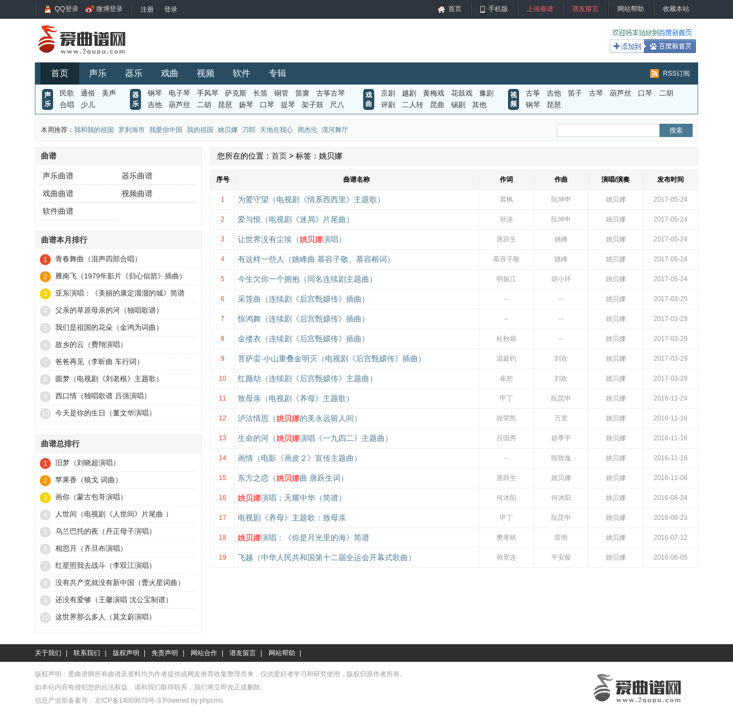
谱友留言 (585, 9)
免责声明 (164, 653)
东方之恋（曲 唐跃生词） (293, 477)
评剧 (388, 105)
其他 (479, 105)
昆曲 (437, 105)
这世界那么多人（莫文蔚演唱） (105, 617)
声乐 (98, 73)
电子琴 (179, 93)
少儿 (88, 105)
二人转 (412, 105)
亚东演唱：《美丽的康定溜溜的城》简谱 (120, 293)
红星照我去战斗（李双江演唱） (105, 565)
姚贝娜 (228, 130)
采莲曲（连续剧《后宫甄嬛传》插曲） (303, 298)
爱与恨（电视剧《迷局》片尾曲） (296, 219)
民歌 (67, 93)
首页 (455, 9)
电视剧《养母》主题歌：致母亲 (292, 517)
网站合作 (204, 653)
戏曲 (170, 73)
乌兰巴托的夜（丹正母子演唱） (105, 531)
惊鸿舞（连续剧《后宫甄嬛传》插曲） (303, 318)
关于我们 (48, 653)
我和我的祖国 (94, 130)
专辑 (277, 73)
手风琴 (207, 93)
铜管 (281, 93)
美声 (109, 93)
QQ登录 (66, 9)
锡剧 (458, 105)
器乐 (134, 73)
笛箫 (302, 93)
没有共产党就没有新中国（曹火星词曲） (120, 582)
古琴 (596, 93)
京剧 (388, 93)
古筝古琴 (330, 93)
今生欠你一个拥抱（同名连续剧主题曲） (307, 279)
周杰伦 (307, 130)
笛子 (575, 93)
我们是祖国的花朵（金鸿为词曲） (109, 327)
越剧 (409, 93)
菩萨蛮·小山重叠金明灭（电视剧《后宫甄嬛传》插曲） (332, 358)
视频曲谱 (137, 193)
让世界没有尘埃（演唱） (292, 239)
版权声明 (126, 653)
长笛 (260, 93)
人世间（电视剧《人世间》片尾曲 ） (113, 514)
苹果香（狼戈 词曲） (88, 480)
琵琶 (225, 105)
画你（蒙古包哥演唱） (91, 497)
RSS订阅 (676, 73)
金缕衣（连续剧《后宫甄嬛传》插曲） (303, 338)
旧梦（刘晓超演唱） (87, 463)
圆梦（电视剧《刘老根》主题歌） (109, 379)
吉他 (155, 105)
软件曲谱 (58, 211)
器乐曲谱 (137, 175)
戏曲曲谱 (58, 193)
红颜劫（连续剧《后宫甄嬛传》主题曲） (307, 378)
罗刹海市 (131, 130)
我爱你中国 (165, 130)
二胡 (204, 105)
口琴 (267, 105)
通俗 (88, 93)
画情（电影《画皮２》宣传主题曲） (300, 458)
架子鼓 (312, 105)
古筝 (533, 93)
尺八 (337, 105)
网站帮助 (630, 9)
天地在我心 (276, 130)
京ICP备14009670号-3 (128, 700)
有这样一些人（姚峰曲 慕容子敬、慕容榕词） (316, 259)
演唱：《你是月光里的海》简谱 (303, 537)
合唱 (67, 105)
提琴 (288, 105)
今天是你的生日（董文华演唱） (105, 413)
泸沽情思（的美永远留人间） (300, 418)
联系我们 (87, 653)
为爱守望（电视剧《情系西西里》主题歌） (311, 199)
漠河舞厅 (335, 130)
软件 (241, 73)
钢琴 (155, 93)
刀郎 (248, 130)
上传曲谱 (540, 9)
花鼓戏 (462, 93)
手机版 (498, 9)
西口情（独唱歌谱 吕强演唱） (103, 396)
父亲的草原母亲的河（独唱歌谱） (109, 310)
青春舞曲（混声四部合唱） (98, 259)
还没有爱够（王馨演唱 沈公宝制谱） (113, 600)
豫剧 (486, 93)
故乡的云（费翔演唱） (91, 344)
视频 (205, 73)
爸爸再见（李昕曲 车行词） (99, 361)
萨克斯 (236, 93)
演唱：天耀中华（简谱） (292, 497)
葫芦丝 (179, 105)
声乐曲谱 (58, 175)
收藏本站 (676, 9)
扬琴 (246, 105)
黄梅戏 (433, 93)
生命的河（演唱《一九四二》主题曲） (315, 438)
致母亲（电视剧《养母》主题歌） (296, 398)
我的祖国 (200, 130)
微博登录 (109, 9)
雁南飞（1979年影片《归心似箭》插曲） (120, 276)
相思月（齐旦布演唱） (91, 548)
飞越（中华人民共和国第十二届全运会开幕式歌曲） (327, 557)
